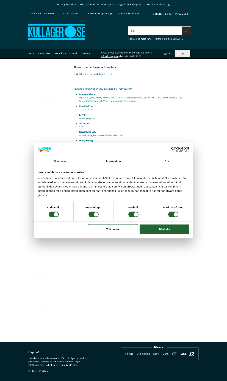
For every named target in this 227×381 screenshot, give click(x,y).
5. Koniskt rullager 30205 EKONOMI (45, 292)
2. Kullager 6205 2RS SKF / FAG (43, 277)
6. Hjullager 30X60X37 (39, 298)
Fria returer (70, 13)
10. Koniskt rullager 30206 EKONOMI (46, 318)
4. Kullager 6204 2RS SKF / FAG (43, 287)
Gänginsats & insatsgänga (44, 131)
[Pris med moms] (29, 72)
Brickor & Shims (38, 91)
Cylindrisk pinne (39, 98)
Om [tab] (166, 160)
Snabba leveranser (129, 13)
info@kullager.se (109, 56)
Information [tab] (113, 160)
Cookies (32, 371)
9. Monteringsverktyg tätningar (43, 313)
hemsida (108, 74)
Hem (31, 53)
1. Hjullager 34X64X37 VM (41, 272)
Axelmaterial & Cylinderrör (45, 85)
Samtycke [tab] (60, 160)
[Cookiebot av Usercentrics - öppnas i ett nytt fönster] (173, 149)
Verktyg (33, 250)
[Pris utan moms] (36, 72)
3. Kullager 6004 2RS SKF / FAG (43, 282)
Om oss (85, 53)
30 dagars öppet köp (99, 13)
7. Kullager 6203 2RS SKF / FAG (43, 303)
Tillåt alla (164, 229)
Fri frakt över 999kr (42, 13)
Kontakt (73, 53)
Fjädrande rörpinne (42, 118)
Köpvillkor (60, 53)
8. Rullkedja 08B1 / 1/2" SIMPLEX (44, 308)
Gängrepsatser (38, 138)
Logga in (166, 53)
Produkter (46, 53)
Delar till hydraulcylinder (44, 111)
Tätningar (35, 244)
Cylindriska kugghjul (41, 105)
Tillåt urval (113, 229)
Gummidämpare (39, 124)
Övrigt (34, 257)
